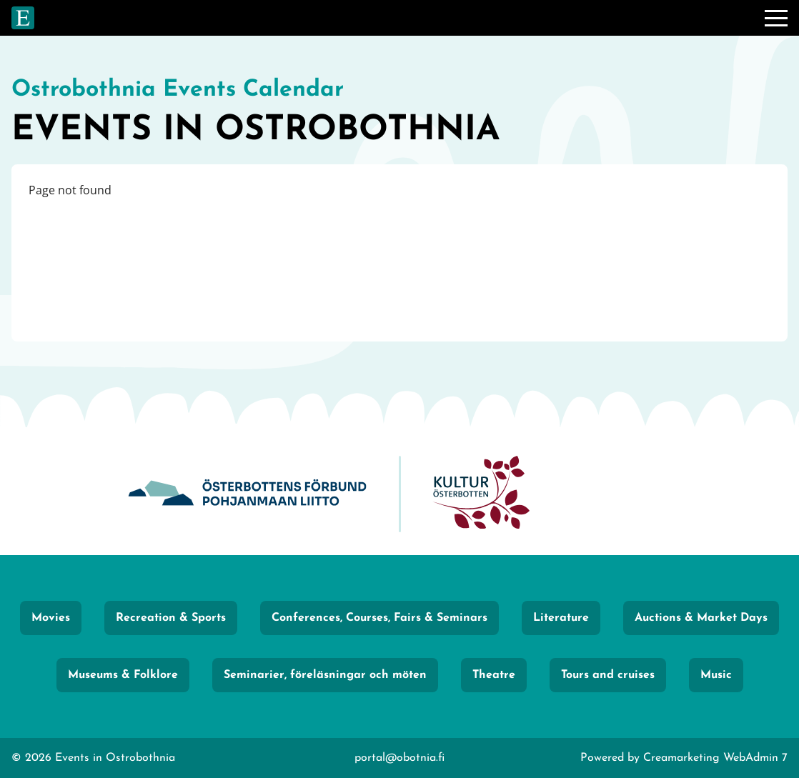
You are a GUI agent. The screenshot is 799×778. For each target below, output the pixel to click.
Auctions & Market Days (701, 618)
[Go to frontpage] (22, 18)
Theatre (493, 675)
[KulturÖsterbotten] (481, 494)
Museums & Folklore (123, 675)
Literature (561, 618)
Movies (50, 618)
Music (716, 675)
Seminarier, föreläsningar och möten (325, 675)
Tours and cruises (608, 675)
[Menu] (776, 18)
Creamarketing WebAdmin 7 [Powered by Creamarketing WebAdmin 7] (715, 758)
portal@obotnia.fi (399, 758)
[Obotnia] (247, 494)
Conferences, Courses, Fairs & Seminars (379, 618)
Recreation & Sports (171, 618)
